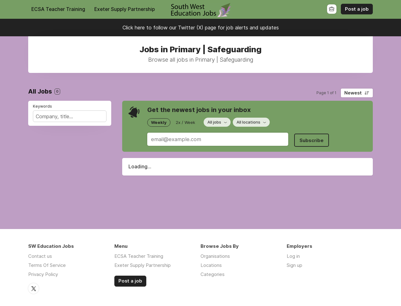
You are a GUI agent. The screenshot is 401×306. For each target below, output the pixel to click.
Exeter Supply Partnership (124, 9)
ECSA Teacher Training (58, 9)
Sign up (294, 265)
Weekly (159, 122)
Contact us (40, 256)
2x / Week (185, 122)
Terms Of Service (47, 265)
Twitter (33, 288)
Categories (212, 274)
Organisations (215, 256)
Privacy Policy (43, 274)
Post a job (357, 9)
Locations (211, 265)
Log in (293, 256)
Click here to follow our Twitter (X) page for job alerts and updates (200, 27)
